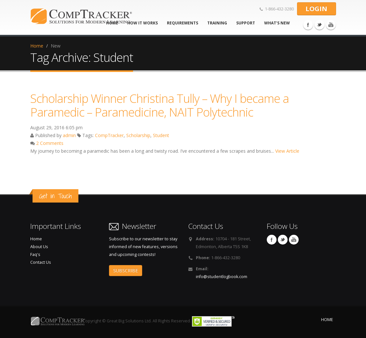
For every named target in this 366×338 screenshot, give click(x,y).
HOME (327, 319)
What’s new (277, 23)
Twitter (319, 25)
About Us (39, 246)
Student (161, 135)
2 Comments (49, 143)
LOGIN (316, 8)
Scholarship (138, 135)
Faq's (35, 254)
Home (36, 46)
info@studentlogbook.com (221, 276)
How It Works (142, 23)
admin (69, 135)
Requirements (182, 23)
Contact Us (40, 262)
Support (245, 23)
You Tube (331, 25)
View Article (287, 151)
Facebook (308, 25)
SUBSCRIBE (125, 270)
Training (217, 23)
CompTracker (109, 135)
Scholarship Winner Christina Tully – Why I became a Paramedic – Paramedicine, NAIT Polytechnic (159, 105)
